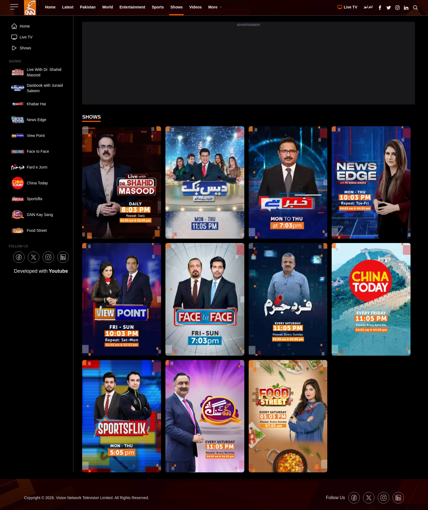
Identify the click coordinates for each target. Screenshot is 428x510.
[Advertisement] (248, 66)
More (215, 7)
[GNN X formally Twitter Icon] (389, 7)
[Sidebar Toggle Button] (15, 6)
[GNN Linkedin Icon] (406, 7)
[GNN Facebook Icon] (380, 7)
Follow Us (335, 497)
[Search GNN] (415, 7)
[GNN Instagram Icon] (397, 7)
